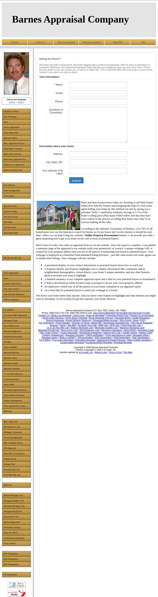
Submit (76, 180)
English (12, 102)
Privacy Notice (9, 543)
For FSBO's (8, 310)
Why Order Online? (11, 289)
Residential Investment (12, 336)
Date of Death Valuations (13, 294)
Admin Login (101, 352)
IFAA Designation (10, 559)
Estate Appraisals (10, 133)
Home (5, 278)
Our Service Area (10, 217)
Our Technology (10, 117)
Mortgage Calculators (12, 432)
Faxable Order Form (12, 283)
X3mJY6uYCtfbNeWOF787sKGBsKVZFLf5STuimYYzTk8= (121, 313)
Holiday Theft (9, 464)
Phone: (59, 101)
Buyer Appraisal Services (13, 143)
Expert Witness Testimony (13, 395)
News (5, 122)
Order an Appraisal (11, 190)
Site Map (7, 342)
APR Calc (7, 485)
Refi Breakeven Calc (11, 427)
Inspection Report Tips (12, 170)
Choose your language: (16, 99)
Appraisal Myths (10, 138)
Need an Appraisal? (11, 522)
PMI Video (7, 222)
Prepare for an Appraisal (13, 165)
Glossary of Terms (11, 111)
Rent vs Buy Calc (10, 421)
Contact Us (40, 42)
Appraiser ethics (10, 358)
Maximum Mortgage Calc (14, 506)
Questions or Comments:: (56, 111)
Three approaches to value (14, 406)
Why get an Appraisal (92, 42)
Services (14, 42)
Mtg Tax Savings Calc (12, 258)
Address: (58, 154)
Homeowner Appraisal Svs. (14, 159)
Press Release (9, 185)
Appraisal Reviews (11, 352)
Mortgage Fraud (10, 320)
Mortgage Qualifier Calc (13, 501)
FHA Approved (9, 448)
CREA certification (11, 299)
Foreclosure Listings (11, 527)
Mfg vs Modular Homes (13, 443)
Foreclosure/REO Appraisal (15, 315)
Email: (59, 93)
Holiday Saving (9, 459)
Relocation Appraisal (12, 331)
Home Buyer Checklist (12, 149)
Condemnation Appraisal (13, 538)
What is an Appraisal (66, 42)
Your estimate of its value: (52, 172)
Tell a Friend (16, 585)
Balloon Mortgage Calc (13, 495)
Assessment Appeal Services (15, 390)
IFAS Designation (10, 553)
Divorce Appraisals (11, 127)
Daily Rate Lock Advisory (14, 453)
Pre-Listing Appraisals (12, 437)
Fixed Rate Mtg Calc (12, 475)
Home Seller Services (12, 154)
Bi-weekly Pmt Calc (11, 469)
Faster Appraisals (10, 273)
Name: (58, 84)
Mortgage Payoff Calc (12, 511)
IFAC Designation (10, 564)
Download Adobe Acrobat (16, 593)
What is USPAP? (10, 347)
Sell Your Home (9, 227)
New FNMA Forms (11, 326)
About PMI (117, 42)
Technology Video (10, 233)
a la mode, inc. (86, 352)
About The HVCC (10, 533)
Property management (12, 400)
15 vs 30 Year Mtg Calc (13, 374)
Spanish (20, 102)
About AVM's (8, 384)
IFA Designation (10, 574)
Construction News (11, 379)
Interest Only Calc (11, 517)
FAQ (143, 42)
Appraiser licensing (11, 368)
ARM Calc (7, 411)
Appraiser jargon (10, 363)
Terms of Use (115, 352)
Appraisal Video (10, 206)
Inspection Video (10, 211)
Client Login (8, 196)
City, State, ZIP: (54, 162)
